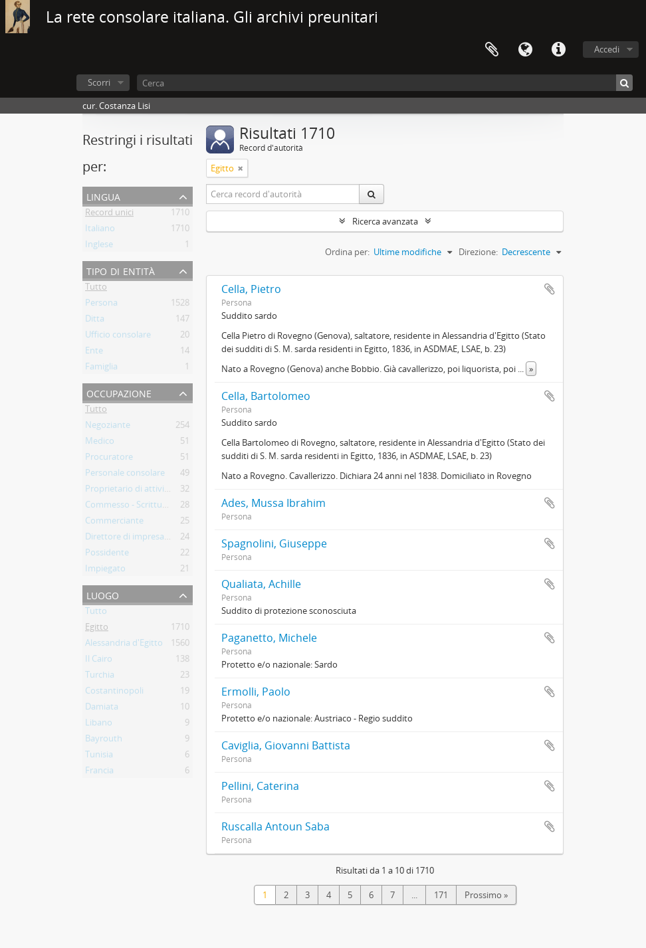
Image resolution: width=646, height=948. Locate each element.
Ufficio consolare (118, 337)
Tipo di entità (120, 270)
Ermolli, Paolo (255, 691)
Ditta (94, 321)
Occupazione (119, 392)
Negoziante (107, 427)
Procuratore (109, 459)
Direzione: (478, 252)
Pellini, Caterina (260, 786)
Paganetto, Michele (269, 637)
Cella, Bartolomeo (265, 396)
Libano (98, 725)
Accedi (606, 49)
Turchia (99, 677)
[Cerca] (385, 82)
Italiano (100, 231)
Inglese (99, 246)
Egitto (96, 629)
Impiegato (105, 571)
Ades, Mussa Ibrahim (273, 503)
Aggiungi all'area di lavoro (549, 289)
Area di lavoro (491, 49)
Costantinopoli (114, 693)
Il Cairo (98, 661)
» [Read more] (531, 369)
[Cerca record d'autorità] (283, 194)
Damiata (101, 709)
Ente (94, 353)
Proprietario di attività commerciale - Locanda (175, 491)
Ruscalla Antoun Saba (275, 826)
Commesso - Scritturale (131, 507)
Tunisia (99, 757)
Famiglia (101, 369)
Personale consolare (125, 475)
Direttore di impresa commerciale (151, 539)
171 (441, 895)
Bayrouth (103, 741)
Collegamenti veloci (558, 49)
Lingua (525, 49)
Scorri (99, 82)
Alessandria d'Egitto (124, 645)
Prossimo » (486, 895)
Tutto (96, 289)
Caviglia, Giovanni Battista (285, 745)
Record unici (109, 215)
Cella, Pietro (251, 289)
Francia (99, 773)
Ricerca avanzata (385, 221)
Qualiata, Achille (261, 584)
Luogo (102, 594)
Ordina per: (347, 252)
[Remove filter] (240, 168)
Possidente (107, 555)
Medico (99, 443)
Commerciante (114, 523)
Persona (101, 305)
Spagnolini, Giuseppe (274, 543)
